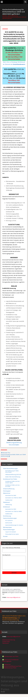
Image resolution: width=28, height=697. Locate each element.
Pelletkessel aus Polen (10, 671)
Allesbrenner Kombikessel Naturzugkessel (10, 663)
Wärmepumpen (7, 527)
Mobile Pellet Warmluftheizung (12, 477)
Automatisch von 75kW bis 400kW (13, 497)
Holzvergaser (7, 491)
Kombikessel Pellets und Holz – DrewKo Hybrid (12, 482)
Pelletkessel (6, 502)
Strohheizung (7, 516)
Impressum (5, 646)
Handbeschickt (8, 500)
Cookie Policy (6, 644)
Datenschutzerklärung (8, 643)
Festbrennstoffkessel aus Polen (13, 669)
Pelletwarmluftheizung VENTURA (13, 474)
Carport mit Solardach (10, 532)
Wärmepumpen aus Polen (11, 659)
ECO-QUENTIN (9, 520)
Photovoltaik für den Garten (12, 534)
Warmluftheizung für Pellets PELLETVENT (12, 471)
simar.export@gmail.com (13, 600)
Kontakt (5, 536)
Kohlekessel (6, 507)
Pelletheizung (8, 504)
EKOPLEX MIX (8, 522)
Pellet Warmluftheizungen (10, 468)
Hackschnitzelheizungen (10, 518)
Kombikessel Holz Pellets (10, 479)
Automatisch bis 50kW (10, 495)
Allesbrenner (6, 493)
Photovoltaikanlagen (9, 529)
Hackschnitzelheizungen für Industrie (14, 525)
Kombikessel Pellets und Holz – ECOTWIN (12, 485)
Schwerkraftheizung (8, 489)
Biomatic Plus (5, 453)
